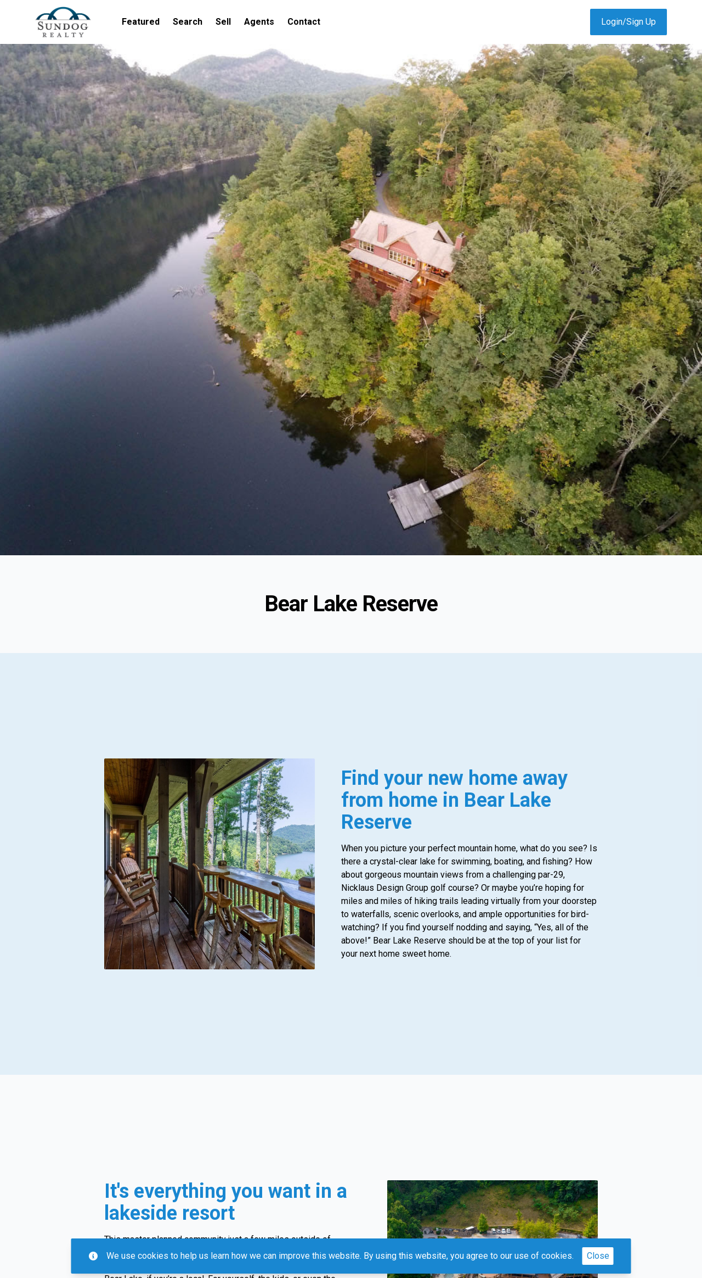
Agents (259, 21)
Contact (303, 21)
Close (598, 1256)
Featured (141, 21)
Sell (223, 21)
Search (187, 21)
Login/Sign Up (628, 21)
